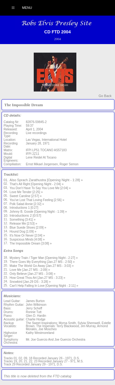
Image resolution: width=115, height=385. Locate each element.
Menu (18, 7)
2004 (57, 39)
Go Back (105, 96)
